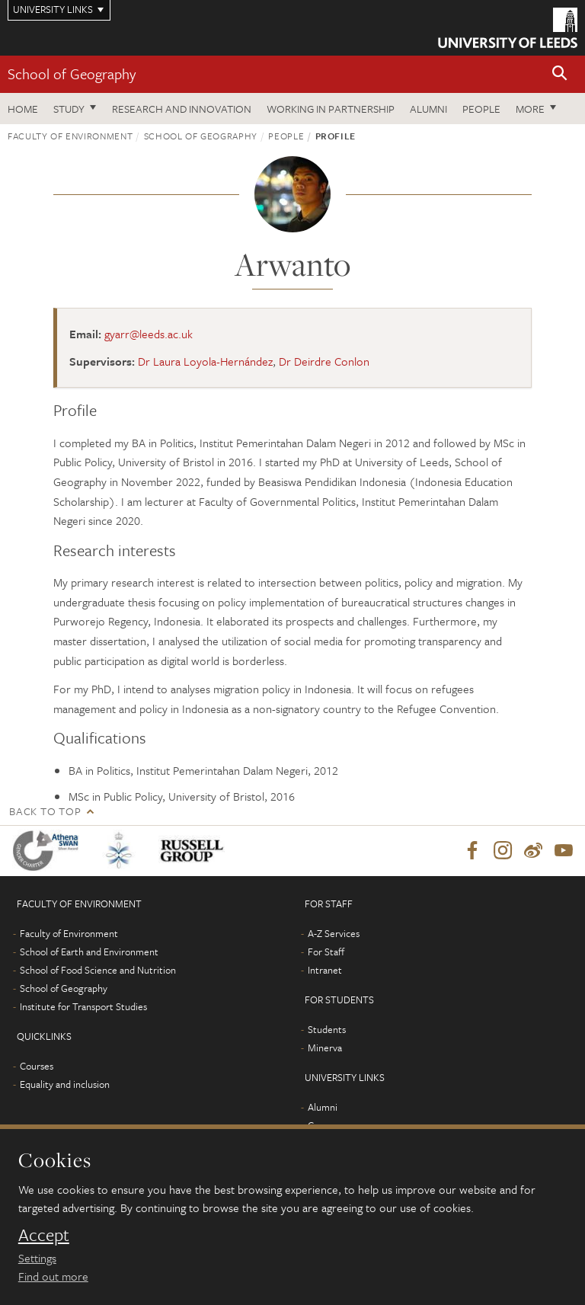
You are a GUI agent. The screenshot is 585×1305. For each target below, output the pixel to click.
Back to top (45, 811)
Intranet (325, 969)
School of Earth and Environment (89, 951)
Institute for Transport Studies (83, 1006)
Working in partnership (331, 109)
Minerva (325, 1047)
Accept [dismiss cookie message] (43, 1235)
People (481, 109)
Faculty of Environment (70, 135)
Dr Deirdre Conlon (324, 361)
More (530, 109)
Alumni (428, 109)
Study (69, 109)
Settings (37, 1257)
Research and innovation (181, 109)
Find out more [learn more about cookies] (53, 1276)
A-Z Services (334, 933)
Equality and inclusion (65, 1084)
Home (23, 109)
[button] (559, 74)
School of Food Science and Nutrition (98, 969)
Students (327, 1029)
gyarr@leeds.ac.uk (148, 333)
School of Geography (72, 73)
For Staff (326, 951)
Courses (36, 1065)
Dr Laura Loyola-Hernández (205, 361)
